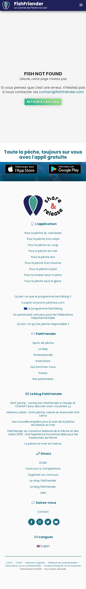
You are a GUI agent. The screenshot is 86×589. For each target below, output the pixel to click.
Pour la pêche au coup (43, 245)
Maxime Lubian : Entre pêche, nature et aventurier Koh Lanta (43, 414)
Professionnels (43, 355)
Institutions (43, 361)
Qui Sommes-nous (43, 367)
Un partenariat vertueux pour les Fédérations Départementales (43, 316)
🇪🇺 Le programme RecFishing (43, 308)
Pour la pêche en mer (43, 251)
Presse (43, 373)
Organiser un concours (43, 475)
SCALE (43, 463)
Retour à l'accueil (43, 102)
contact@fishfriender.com (61, 91)
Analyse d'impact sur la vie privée (62, 565)
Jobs (43, 493)
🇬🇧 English (43, 546)
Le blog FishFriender (43, 487)
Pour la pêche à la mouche (43, 263)
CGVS (19, 562)
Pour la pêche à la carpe (43, 239)
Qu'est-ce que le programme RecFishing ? (43, 296)
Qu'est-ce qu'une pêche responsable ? (43, 324)
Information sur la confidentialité (23, 565)
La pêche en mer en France (43, 444)
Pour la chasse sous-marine (43, 275)
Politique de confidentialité (62, 562)
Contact (43, 512)
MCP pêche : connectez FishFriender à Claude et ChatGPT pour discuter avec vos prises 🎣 (43, 404)
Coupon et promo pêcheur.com (43, 303)
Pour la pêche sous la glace (43, 281)
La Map (43, 349)
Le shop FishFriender (43, 481)
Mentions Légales (35, 562)
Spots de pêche (43, 343)
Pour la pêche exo (43, 257)
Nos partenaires (43, 379)
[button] (81, 5)
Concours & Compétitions (43, 469)
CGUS (9, 562)
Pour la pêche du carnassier (43, 233)
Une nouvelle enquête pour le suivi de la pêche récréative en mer (43, 423)
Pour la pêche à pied (43, 269)
